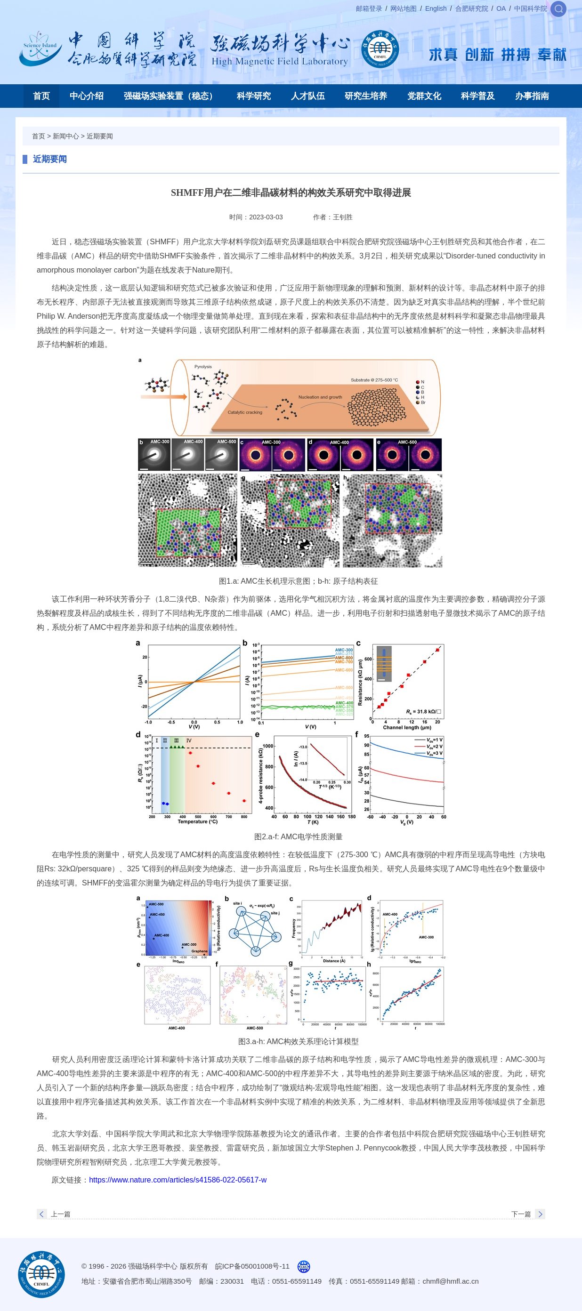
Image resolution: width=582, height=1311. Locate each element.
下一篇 (521, 1214)
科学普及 (478, 96)
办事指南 (532, 96)
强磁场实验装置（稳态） (170, 96)
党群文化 (424, 96)
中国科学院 (530, 8)
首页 (41, 96)
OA (501, 8)
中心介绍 (87, 96)
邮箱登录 (369, 8)
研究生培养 (366, 96)
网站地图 (403, 8)
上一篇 (61, 1214)
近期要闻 (100, 136)
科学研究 (254, 96)
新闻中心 (66, 136)
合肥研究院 (471, 8)
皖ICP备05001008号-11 (252, 1266)
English (436, 8)
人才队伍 (308, 96)
